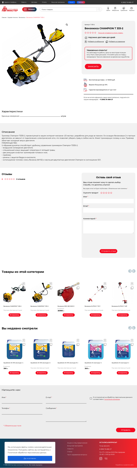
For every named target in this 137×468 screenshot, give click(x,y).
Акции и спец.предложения (77, 443)
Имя (85, 197)
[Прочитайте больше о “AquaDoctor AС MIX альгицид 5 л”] (42, 373)
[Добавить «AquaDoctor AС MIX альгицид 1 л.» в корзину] (14, 373)
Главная (4, 17)
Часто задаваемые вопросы (77, 455)
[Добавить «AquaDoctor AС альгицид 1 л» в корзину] (96, 373)
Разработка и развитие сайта (125, 465)
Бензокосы (22, 17)
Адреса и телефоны (9, 2)
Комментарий (89, 219)
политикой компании (112, 399)
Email (86, 206)
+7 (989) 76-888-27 (106, 99)
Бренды (81, 2)
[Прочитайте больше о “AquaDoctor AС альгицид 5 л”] (123, 373)
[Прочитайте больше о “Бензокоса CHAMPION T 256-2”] (14, 315)
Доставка (34, 2)
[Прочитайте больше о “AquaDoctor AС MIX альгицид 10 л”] (69, 373)
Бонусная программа (58, 2)
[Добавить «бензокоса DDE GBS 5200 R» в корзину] (69, 315)
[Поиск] (99, 9)
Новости (23, 2)
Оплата (44, 2)
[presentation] (100, 239)
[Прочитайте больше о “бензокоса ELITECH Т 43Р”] (123, 315)
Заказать (93, 66)
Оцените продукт (90, 193)
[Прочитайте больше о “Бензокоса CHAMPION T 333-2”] (42, 315)
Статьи (69, 452)
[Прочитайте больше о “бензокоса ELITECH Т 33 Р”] (96, 315)
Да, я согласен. (30, 458)
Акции (71, 2)
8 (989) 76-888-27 (127, 2)
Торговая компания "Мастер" (20, 465)
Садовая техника (12, 17)
